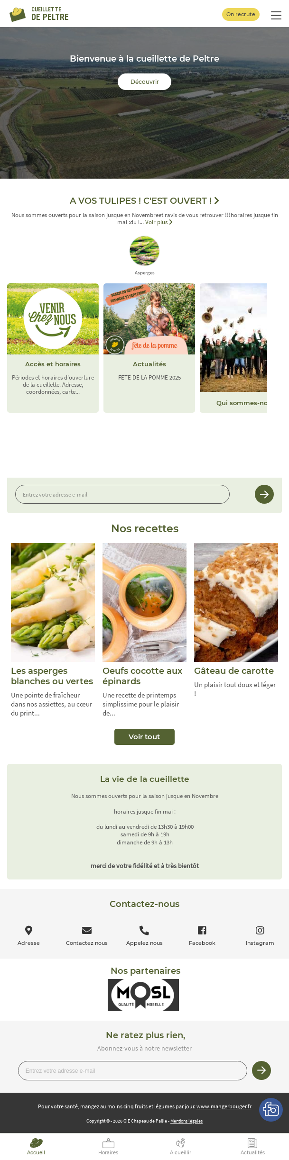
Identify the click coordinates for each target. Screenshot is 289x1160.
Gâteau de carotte (234, 671)
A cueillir (180, 1153)
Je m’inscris (264, 494)
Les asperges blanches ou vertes (52, 676)
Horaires (108, 1153)
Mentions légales (186, 1121)
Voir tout (144, 736)
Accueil (36, 1153)
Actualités (253, 1153)
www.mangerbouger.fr (224, 1106)
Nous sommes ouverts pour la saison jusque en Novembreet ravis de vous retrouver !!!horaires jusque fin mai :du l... (144, 219)
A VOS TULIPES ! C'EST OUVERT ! (144, 201)
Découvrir (145, 81)
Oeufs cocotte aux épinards (142, 676)
